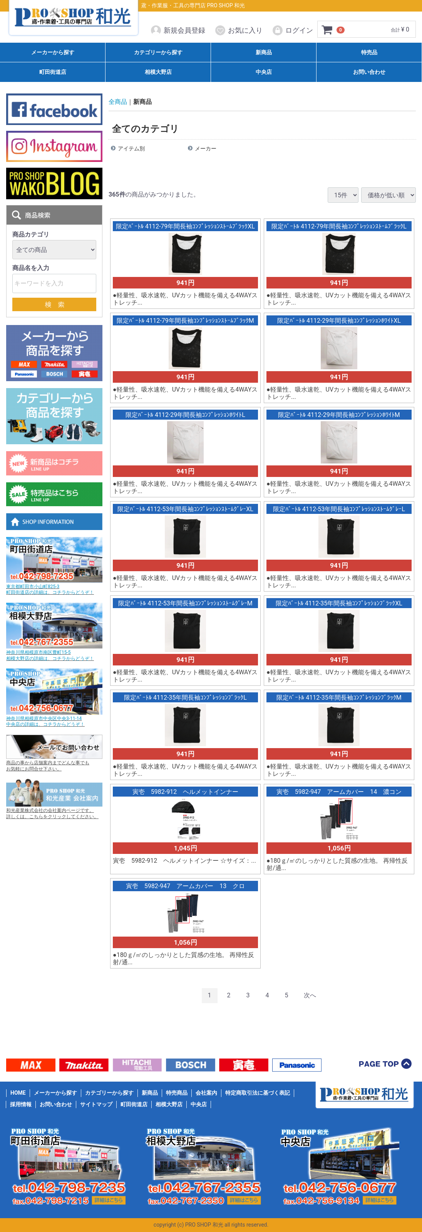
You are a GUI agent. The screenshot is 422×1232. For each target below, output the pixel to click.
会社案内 (206, 1093)
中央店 (264, 72)
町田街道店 (52, 72)
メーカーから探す (52, 52)
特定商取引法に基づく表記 (257, 1093)
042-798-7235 (67, 1183)
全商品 (118, 101)
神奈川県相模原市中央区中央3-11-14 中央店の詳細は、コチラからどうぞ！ (45, 721)
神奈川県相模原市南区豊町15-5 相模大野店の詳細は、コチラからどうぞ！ (50, 656)
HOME (18, 1093)
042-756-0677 (337, 1183)
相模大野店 (158, 72)
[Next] (310, 996)
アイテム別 (131, 149)
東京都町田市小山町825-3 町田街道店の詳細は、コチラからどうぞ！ (50, 589)
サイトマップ (96, 1104)
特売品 (369, 52)
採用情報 (21, 1104)
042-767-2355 (202, 1183)
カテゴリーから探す (158, 52)
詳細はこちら (107, 1200)
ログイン (292, 30)
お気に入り (238, 30)
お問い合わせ (369, 72)
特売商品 (177, 1093)
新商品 (264, 52)
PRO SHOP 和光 (73, 19)
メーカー (205, 149)
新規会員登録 (177, 30)
